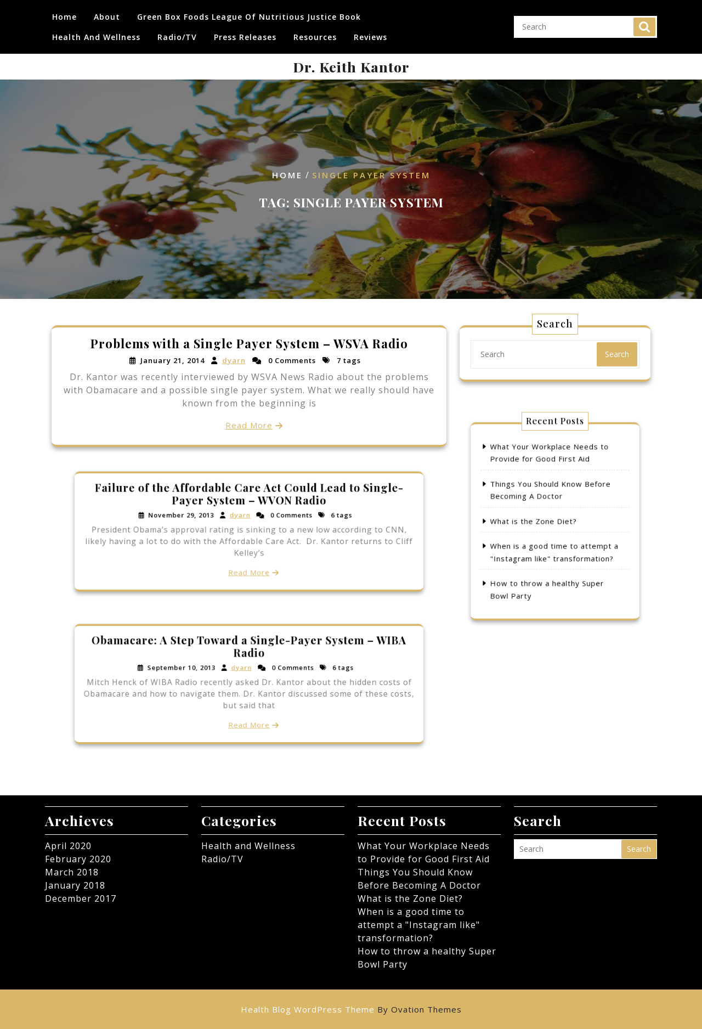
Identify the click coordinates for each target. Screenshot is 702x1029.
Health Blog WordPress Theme (351, 1009)
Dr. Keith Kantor (351, 67)
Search (644, 27)
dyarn (234, 360)
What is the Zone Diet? (540, 521)
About (107, 17)
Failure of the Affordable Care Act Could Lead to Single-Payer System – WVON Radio (248, 506)
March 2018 (72, 872)
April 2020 (68, 846)
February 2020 (78, 859)
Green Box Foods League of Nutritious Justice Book (249, 17)
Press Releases (245, 37)
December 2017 (80, 898)
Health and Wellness (96, 37)
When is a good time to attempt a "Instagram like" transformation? (419, 925)
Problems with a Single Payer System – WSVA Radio (248, 343)
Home (64, 17)
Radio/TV (177, 37)
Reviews (370, 37)
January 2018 (75, 885)
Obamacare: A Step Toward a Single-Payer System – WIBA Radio (249, 659)
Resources (315, 37)
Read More (249, 425)
